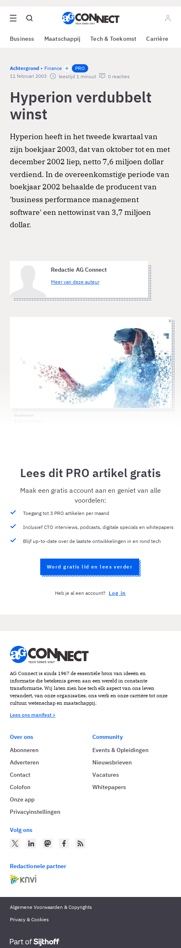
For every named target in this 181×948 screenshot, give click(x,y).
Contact (20, 774)
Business (22, 38)
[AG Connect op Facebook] (64, 843)
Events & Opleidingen (120, 750)
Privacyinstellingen (35, 811)
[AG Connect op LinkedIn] (31, 843)
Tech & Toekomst (113, 38)
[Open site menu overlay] (13, 18)
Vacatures (105, 774)
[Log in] (168, 18)
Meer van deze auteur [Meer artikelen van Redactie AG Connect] (75, 282)
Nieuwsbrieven (112, 762)
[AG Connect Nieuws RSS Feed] (80, 843)
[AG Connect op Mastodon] (48, 843)
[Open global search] (29, 18)
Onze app (22, 799)
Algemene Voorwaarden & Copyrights (51, 907)
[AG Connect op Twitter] (15, 843)
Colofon (20, 787)
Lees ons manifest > (32, 715)
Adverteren (24, 762)
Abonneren (24, 750)
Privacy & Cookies (29, 919)
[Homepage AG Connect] (90, 18)
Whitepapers (109, 787)
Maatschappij (62, 38)
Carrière (157, 38)
